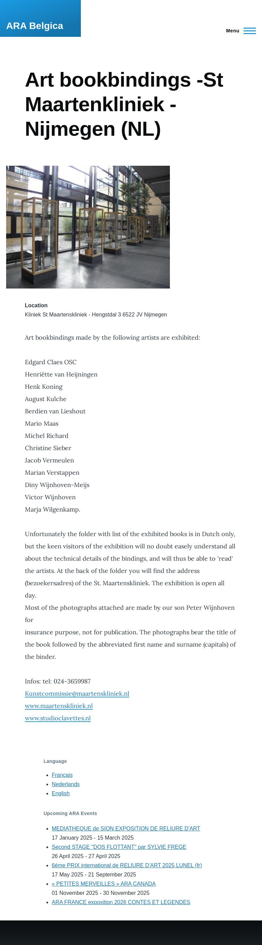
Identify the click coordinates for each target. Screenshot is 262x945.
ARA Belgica (34, 25)
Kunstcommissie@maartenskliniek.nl (77, 693)
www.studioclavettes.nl (58, 718)
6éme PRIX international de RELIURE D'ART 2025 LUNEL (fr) (127, 865)
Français (62, 775)
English (61, 793)
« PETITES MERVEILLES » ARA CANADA (104, 884)
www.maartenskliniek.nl (59, 706)
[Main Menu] (239, 31)
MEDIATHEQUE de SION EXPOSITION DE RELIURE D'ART (126, 828)
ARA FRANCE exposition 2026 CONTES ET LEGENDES (121, 902)
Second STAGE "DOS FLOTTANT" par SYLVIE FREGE (119, 847)
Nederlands (66, 784)
